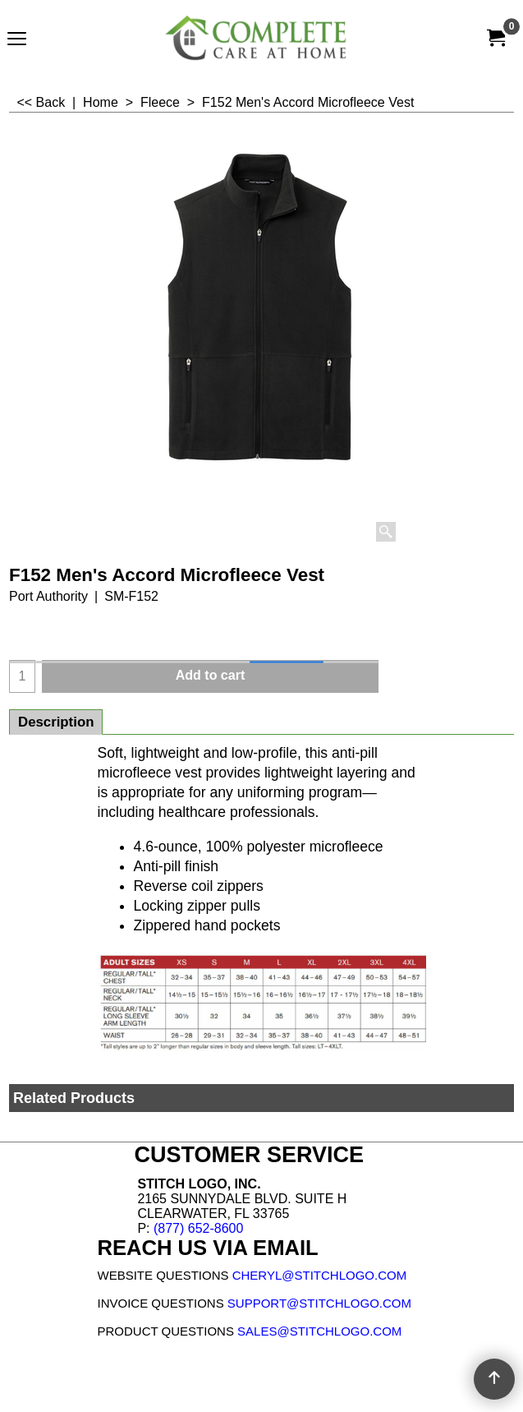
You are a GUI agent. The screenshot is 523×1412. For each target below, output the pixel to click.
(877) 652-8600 (198, 1228)
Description (56, 722)
